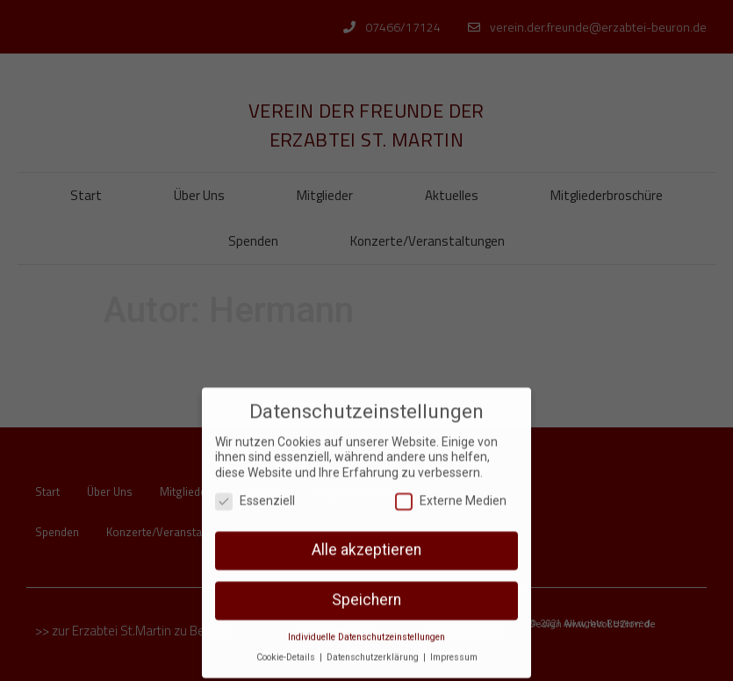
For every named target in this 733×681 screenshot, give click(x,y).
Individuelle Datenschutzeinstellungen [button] (366, 627)
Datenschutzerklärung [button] (374, 647)
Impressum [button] (454, 647)
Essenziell (255, 490)
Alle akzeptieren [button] (366, 539)
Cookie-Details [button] (287, 647)
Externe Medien (451, 490)
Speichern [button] (366, 590)
